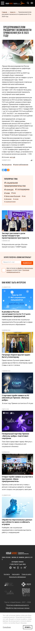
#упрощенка (7, 165)
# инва (7, 193)
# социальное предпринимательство (15, 184)
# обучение (7, 199)
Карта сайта (15, 574)
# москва (15, 199)
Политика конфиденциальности (17, 605)
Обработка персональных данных (17, 608)
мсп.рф (12, 157)
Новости (12, 12)
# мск (13, 193)
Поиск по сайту (26, 574)
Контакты (7, 574)
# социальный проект (10, 201)
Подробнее (7, 627)
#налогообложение (20, 165)
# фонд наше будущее (12, 196)
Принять (28, 627)
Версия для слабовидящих (17, 577)
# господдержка (22, 189)
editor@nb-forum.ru (18, 562)
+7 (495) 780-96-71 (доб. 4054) (17, 564)
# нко (24, 196)
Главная (4, 12)
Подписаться (27, 263)
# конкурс (9, 189)
